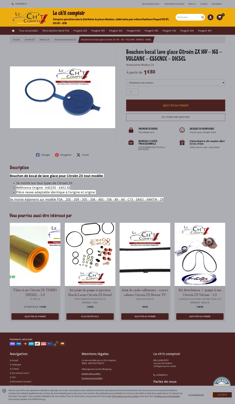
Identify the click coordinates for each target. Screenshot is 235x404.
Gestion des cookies (91, 373)
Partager (43, 155)
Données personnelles (92, 378)
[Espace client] (210, 17)
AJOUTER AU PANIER (175, 105)
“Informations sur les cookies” (125, 396)
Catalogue (15, 364)
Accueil (16, 39)
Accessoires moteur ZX (65, 39)
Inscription (217, 3)
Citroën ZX (30, 39)
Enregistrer (63, 155)
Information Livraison (20, 381)
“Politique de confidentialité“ (167, 396)
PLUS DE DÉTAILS (90, 316)
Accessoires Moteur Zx (140, 65)
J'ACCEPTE (222, 394)
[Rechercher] (203, 17)
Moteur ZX (44, 39)
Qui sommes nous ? (20, 373)
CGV (13, 377)
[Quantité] (132, 92)
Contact (203, 3)
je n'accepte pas (196, 394)
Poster (83, 155)
